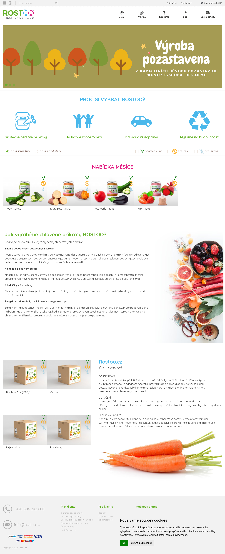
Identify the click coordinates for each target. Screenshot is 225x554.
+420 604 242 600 (29, 508)
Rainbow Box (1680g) (18, 392)
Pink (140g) (144, 208)
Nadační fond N (68, 530)
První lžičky (56, 447)
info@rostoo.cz (27, 524)
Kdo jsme (164, 14)
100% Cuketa (13, 208)
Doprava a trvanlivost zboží (111, 516)
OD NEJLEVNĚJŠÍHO (50, 151)
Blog (185, 14)
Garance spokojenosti (71, 513)
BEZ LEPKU (181, 151)
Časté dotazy (208, 14)
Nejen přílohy (13, 447)
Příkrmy (142, 14)
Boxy (121, 14)
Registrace (186, 3)
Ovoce (54, 392)
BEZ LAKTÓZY (209, 151)
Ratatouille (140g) (104, 208)
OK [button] (123, 543)
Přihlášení (172, 3)
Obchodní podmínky (71, 516)
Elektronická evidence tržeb (74, 523)
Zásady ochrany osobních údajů (77, 519)
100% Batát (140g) (60, 208)
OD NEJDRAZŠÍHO (20, 151)
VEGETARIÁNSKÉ (151, 151)
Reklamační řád (106, 519)
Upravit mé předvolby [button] (141, 543)
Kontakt (102, 513)
